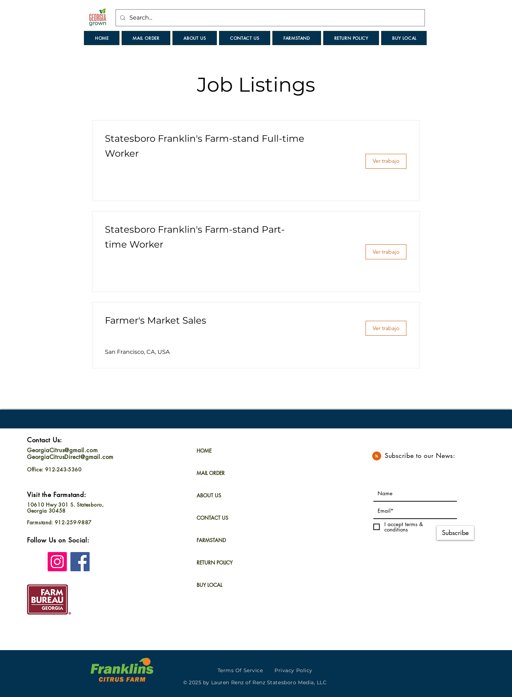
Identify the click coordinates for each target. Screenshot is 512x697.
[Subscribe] (455, 533)
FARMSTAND (211, 540)
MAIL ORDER (211, 473)
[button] (244, 38)
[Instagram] (57, 561)
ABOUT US (209, 495)
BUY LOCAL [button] (209, 585)
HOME (204, 450)
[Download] (419, 674)
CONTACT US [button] (212, 517)
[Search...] (269, 18)
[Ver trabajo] (386, 161)
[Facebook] (80, 561)
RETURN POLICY (215, 562)
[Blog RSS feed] (376, 456)
